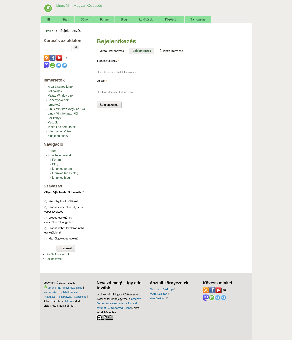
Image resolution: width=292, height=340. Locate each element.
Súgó (84, 19)
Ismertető (54, 104)
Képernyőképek (58, 100)
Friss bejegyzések (60, 155)
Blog (124, 19)
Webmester (52, 292)
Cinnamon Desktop (162, 289)
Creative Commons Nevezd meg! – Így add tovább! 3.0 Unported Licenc (119, 303)
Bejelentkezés (143, 50)
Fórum (104, 19)
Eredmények (54, 259)
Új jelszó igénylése (171, 51)
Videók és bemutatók (62, 127)
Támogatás (198, 19)
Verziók (53, 122)
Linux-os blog (61, 177)
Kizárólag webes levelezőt (64, 238)
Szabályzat (65, 296)
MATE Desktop (159, 294)
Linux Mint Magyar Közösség (79, 5)
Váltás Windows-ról (60, 95)
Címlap (49, 31)
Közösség (171, 19)
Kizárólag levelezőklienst (63, 201)
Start (65, 19)
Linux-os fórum (62, 168)
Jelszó (102, 81)
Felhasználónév (108, 61)
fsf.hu (69, 301)
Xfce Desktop (159, 298)
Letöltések (146, 19)
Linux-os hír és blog (65, 173)
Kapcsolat (80, 296)
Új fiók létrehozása (112, 51)
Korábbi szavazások (58, 254)
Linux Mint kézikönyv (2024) (66, 109)
